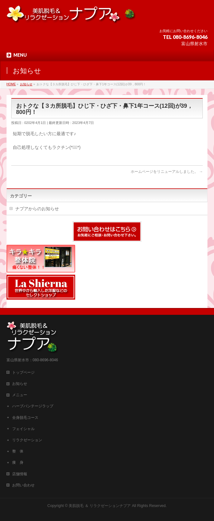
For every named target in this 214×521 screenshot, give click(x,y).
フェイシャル (23, 429)
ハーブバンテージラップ (32, 406)
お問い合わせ (23, 485)
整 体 (17, 451)
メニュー (19, 395)
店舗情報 (19, 474)
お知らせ (19, 383)
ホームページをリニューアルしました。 (167, 171)
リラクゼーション (27, 440)
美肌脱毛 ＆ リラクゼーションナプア (100, 506)
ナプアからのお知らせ (37, 208)
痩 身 (17, 462)
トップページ (23, 372)
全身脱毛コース (25, 417)
